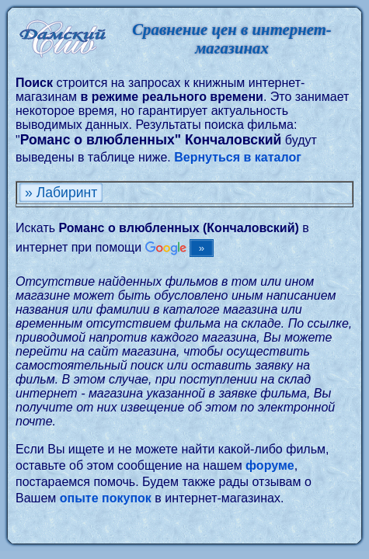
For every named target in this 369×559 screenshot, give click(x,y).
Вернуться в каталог (237, 157)
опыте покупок (105, 498)
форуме (269, 465)
